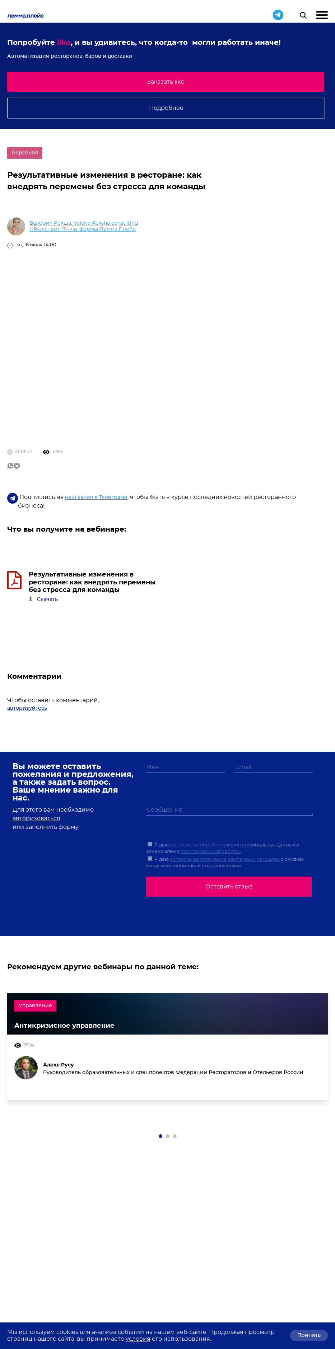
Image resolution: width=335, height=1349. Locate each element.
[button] (160, 1136)
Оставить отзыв (229, 887)
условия (138, 1339)
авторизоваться (36, 818)
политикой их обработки (211, 851)
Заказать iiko (166, 82)
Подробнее (166, 108)
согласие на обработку (198, 845)
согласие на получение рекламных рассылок (225, 859)
